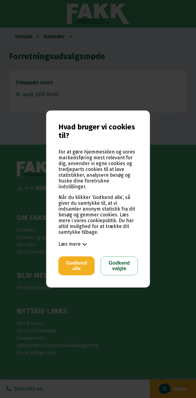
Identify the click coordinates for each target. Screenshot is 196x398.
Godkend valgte (119, 265)
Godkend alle (76, 265)
